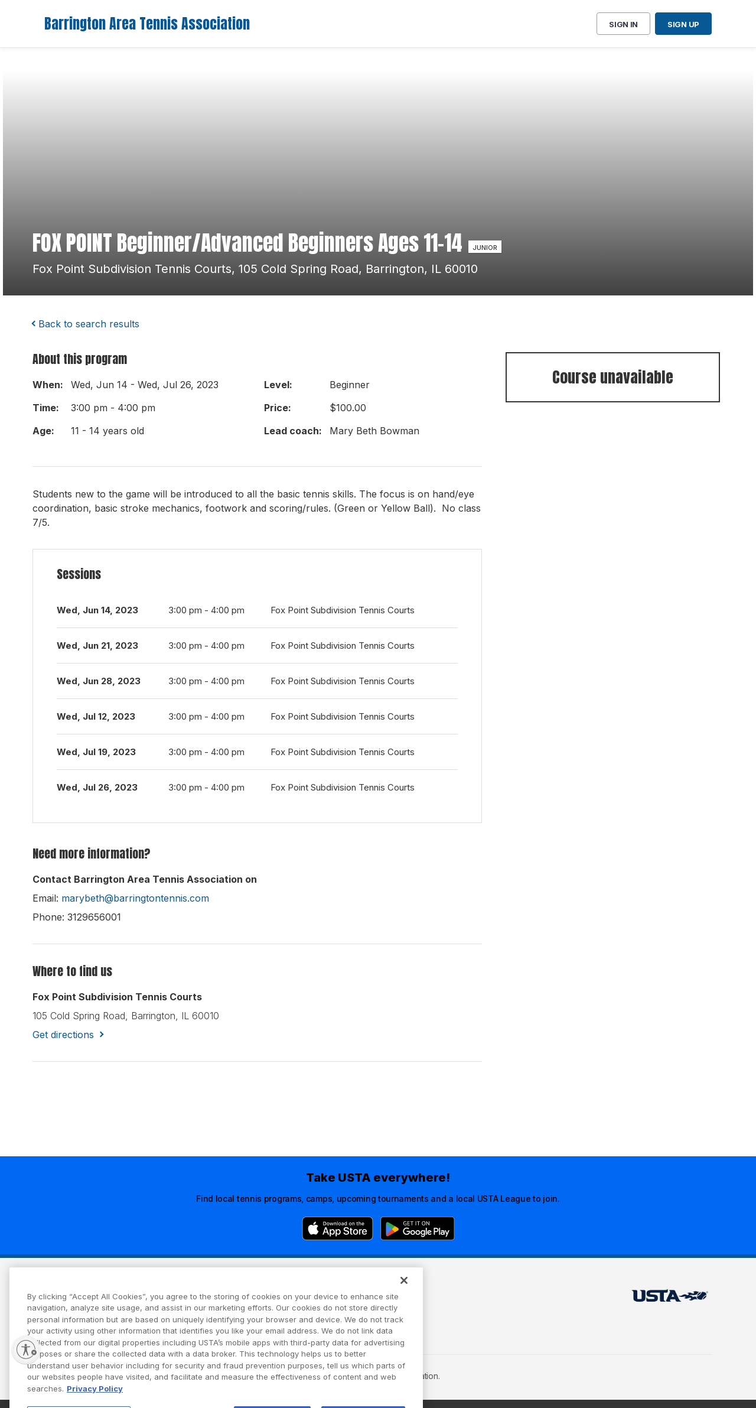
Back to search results (88, 324)
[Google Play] (417, 1228)
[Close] (404, 1303)
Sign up (683, 24)
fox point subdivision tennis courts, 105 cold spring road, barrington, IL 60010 (255, 269)
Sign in (623, 24)
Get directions (63, 1034)
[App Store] (337, 1228)
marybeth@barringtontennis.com (135, 898)
